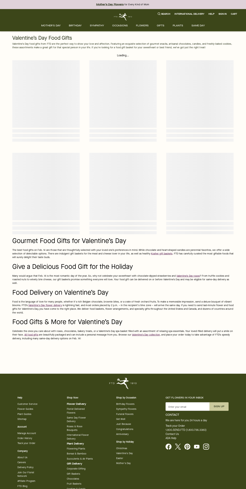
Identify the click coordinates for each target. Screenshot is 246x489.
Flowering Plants (76, 448)
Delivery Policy (25, 467)
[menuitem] (51, 26)
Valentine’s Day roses (188, 276)
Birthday (75, 25)
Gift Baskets (73, 473)
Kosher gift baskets (161, 253)
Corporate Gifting (76, 468)
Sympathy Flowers (126, 409)
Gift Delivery (74, 463)
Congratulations (124, 429)
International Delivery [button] (189, 13)
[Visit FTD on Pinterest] (188, 447)
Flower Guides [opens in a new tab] (25, 409)
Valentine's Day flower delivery (45, 305)
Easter (119, 458)
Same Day (198, 25)
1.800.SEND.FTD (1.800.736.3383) (186, 430)
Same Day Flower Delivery (76, 419)
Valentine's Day (124, 453)
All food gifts (31, 334)
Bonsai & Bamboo (76, 453)
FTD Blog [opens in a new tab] (22, 486)
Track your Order (26, 443)
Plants (178, 25)
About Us (22, 457)
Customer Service (27, 404)
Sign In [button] (222, 13)
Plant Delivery (75, 443)
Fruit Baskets (74, 483)
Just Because (123, 424)
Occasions (120, 25)
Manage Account (26, 433)
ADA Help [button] (171, 438)
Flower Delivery (76, 404)
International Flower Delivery (78, 436)
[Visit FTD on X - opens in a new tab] (179, 447)
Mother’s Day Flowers (110, 4)
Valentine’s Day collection (146, 334)
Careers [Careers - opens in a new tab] (21, 462)
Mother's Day (51, 25)
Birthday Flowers (125, 404)
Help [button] (211, 13)
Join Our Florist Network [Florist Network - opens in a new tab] (25, 474)
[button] (164, 14)
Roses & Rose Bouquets (74, 428)
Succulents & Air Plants (80, 458)
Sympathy (97, 25)
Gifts (161, 25)
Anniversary (122, 434)
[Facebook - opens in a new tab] (170, 447)
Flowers (142, 25)
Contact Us (172, 434)
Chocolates (73, 478)
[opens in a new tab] (198, 447)
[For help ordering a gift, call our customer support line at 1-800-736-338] (123, 17)
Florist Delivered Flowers (76, 410)
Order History (24, 438)
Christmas (121, 448)
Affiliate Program (26, 481)
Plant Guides (24, 414)
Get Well (120, 419)
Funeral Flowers (124, 414)
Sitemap (21, 419)
